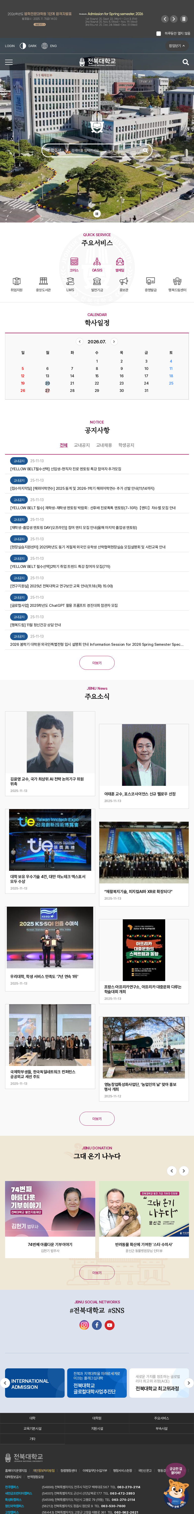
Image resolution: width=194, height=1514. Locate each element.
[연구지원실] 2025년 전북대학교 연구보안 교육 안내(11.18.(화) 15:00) (61, 586)
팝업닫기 (175, 46)
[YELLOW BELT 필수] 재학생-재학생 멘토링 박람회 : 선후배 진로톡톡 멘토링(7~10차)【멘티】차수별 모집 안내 (93, 508)
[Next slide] (174, 19)
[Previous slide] (165, 19)
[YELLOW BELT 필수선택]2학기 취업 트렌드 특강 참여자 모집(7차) (60, 566)
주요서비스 (161, 1418)
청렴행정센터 (68, 1471)
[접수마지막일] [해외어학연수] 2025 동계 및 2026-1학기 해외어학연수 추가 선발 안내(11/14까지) (82, 488)
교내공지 (82, 445)
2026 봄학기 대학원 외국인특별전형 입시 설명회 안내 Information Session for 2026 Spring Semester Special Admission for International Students (97, 644)
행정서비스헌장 (122, 1471)
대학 (32, 1418)
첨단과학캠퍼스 (14, 1506)
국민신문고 (145, 1471)
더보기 (96, 663)
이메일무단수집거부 (95, 1471)
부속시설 (161, 1429)
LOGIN (10, 46)
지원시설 (97, 1429)
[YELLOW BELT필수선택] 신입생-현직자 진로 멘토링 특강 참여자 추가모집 (65, 469)
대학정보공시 (13, 1477)
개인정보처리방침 (44, 1471)
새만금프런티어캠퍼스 (18, 1493)
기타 (32, 1439)
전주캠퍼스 (12, 1487)
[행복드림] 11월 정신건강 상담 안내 (35, 625)
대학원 (96, 1418)
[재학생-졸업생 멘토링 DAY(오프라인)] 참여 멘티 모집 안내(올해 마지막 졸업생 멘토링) (73, 527)
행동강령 (163, 1471)
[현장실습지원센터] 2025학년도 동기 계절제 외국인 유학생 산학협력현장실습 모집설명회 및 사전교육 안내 (88, 547)
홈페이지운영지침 (16, 1471)
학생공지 (126, 445)
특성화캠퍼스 (13, 1500)
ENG (49, 46)
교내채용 (104, 445)
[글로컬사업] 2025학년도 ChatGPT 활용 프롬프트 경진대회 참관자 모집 (64, 605)
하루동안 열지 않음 (177, 33)
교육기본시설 (32, 1429)
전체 (64, 445)
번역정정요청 (35, 1477)
